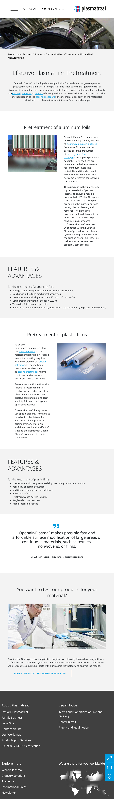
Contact (70, 776)
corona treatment (27, 343)
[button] (24, 9)
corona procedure (45, 68)
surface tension (27, 323)
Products (40, 26)
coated (39, 65)
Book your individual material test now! (40, 602)
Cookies (88, 776)
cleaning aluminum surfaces (82, 115)
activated (27, 65)
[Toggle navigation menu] (14, 9)
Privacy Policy (30, 776)
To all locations (73, 735)
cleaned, (16, 65)
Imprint (53, 776)
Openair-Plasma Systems (62, 26)
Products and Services (20, 26)
